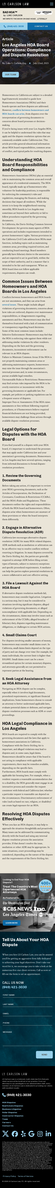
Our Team (10, 74)
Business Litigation (11, 1109)
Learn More (12, 923)
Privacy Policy (9, 1176)
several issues (9, 304)
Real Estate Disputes (12, 1106)
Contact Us (41, 26)
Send (44, 1054)
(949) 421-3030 (14, 26)
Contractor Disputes (12, 1116)
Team (5, 1119)
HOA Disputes (9, 1102)
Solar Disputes (9, 1112)
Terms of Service (25, 1176)
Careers (6, 1122)
